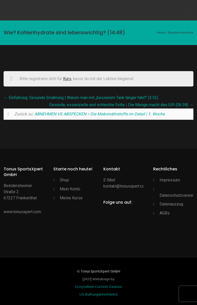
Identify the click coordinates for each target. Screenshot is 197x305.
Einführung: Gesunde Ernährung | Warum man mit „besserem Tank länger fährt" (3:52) (81, 97)
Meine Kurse (71, 197)
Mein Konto (70, 189)
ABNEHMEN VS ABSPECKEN (60, 114)
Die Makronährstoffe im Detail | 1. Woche (127, 114)
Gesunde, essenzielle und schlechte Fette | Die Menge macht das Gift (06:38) (121, 104)
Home (161, 32)
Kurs (67, 78)
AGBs (165, 213)
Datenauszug (171, 204)
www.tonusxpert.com (22, 211)
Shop (64, 180)
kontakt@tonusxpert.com (125, 186)
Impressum (170, 180)
